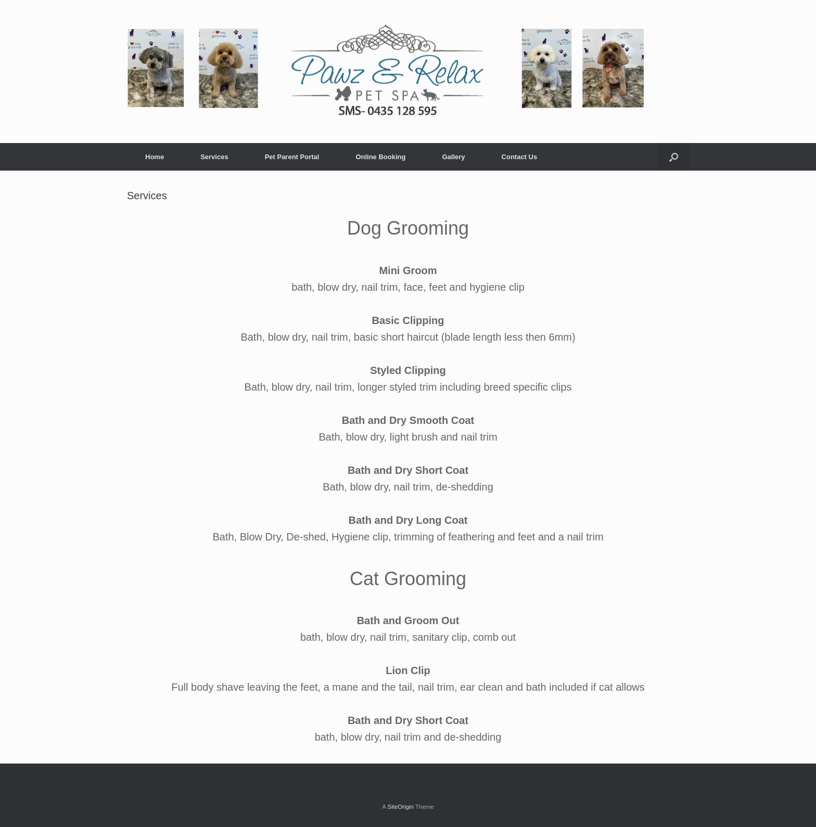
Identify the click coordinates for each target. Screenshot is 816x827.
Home (154, 157)
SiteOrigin (400, 807)
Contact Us (520, 157)
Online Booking (380, 157)
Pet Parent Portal (292, 157)
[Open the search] (673, 157)
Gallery (453, 157)
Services (214, 157)
